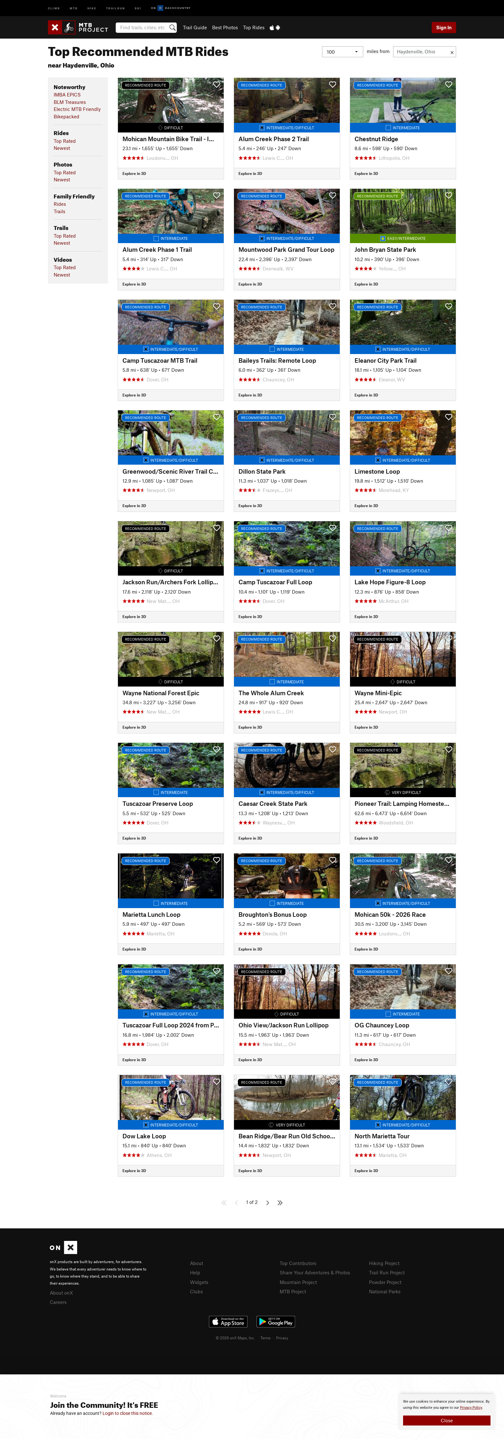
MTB (74, 8)
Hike (91, 8)
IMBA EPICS (67, 94)
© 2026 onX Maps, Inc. (235, 1337)
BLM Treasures (70, 102)
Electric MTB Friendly (77, 109)
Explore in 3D (134, 173)
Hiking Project (384, 1263)
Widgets (199, 1282)
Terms (265, 1337)
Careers (58, 1302)
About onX (61, 1293)
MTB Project (293, 1291)
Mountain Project (298, 1282)
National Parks (385, 1291)
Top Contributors (298, 1263)
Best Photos (225, 27)
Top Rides (254, 27)
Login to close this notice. (128, 1413)
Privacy (282, 1337)
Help (195, 1272)
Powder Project (385, 1282)
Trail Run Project (387, 1272)
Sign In (444, 27)
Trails (59, 211)
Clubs (196, 1291)
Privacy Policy (471, 1408)
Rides (60, 204)
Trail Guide (195, 27)
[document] (447, 1411)
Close (447, 1420)
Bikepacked (66, 116)
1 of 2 (252, 1202)
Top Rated (65, 141)
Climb (54, 8)
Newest (62, 148)
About (196, 1263)
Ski (138, 8)
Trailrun (115, 8)
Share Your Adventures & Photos (315, 1272)
